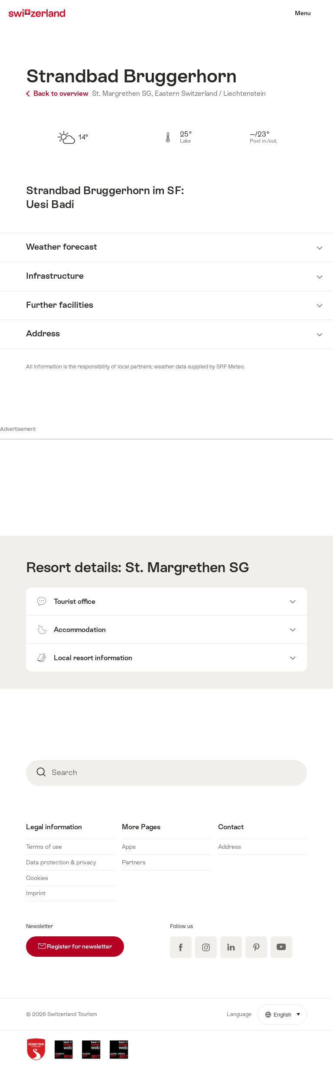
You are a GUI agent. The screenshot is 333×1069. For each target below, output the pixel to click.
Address (229, 846)
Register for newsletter (81, 943)
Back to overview (58, 93)
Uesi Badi (50, 204)
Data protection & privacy (61, 862)
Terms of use (44, 846)
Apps (129, 846)
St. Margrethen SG (187, 567)
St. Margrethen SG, (122, 93)
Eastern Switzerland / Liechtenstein (210, 93)
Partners (134, 862)
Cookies (37, 877)
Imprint (36, 893)
